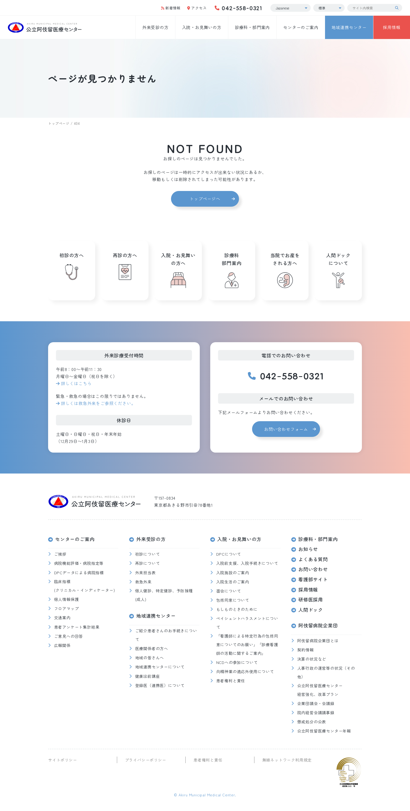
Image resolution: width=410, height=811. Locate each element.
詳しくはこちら (76, 383)
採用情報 (391, 27)
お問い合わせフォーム (286, 429)
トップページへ (205, 198)
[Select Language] (290, 8)
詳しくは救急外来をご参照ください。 (98, 403)
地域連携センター (349, 27)
